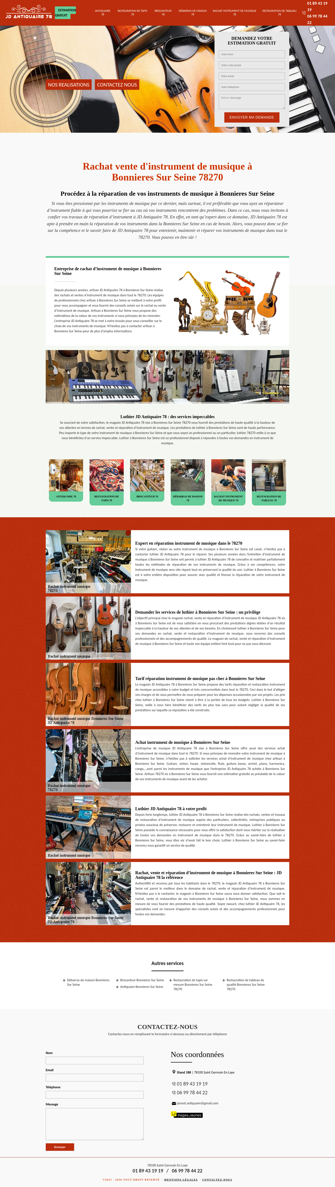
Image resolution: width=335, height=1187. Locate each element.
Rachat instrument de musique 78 (234, 12)
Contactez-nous (217, 1179)
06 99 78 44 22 (192, 1092)
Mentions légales (181, 1179)
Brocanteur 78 (163, 12)
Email (50, 1070)
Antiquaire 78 (102, 12)
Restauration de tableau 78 (279, 12)
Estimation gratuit (65, 12)
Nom (49, 1053)
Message (52, 1104)
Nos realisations (68, 84)
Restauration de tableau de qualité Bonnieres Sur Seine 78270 (246, 984)
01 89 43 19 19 (192, 1084)
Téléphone (53, 1087)
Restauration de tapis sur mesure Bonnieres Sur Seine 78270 (192, 984)
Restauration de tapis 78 (132, 12)
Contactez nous (117, 84)
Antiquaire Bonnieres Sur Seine (141, 987)
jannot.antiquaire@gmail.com (194, 1103)
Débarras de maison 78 (193, 12)
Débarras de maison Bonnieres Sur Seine (88, 982)
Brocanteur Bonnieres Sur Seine (142, 980)
